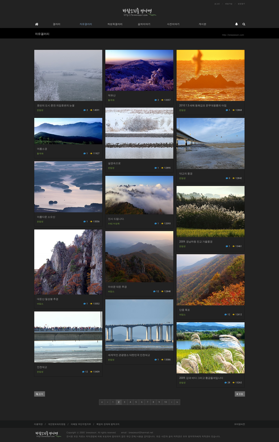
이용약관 (38, 424)
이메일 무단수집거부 (81, 424)
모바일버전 (239, 424)
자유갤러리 (86, 24)
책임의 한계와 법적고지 (108, 424)
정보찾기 (241, 4)
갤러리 (56, 24)
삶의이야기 (144, 24)
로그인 (217, 4)
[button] (39, 394)
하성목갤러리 (115, 24)
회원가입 (228, 4)
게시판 (202, 24)
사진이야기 (173, 24)
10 (165, 402)
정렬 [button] (240, 393)
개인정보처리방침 (56, 424)
